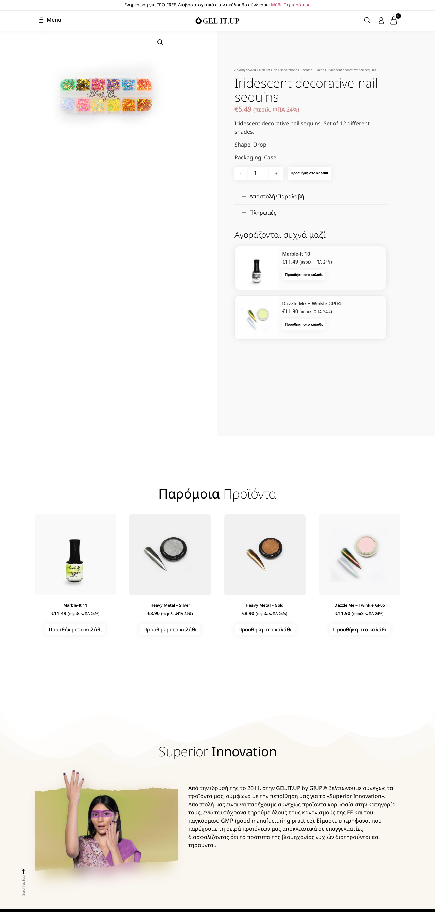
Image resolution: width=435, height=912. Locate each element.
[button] (160, 42)
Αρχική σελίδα (245, 70)
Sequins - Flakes (312, 70)
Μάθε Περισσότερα (291, 5)
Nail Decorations (285, 70)
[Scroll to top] (24, 871)
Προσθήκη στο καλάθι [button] (304, 275)
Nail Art (264, 70)
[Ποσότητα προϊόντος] (258, 173)
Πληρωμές (262, 212)
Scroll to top (23, 885)
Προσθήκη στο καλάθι (309, 173)
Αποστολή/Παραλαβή (276, 196)
